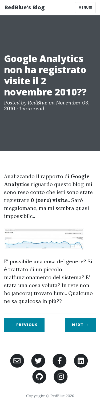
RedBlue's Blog (24, 7)
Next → (80, 324)
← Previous (24, 324)
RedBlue (37, 102)
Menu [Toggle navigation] (85, 7)
